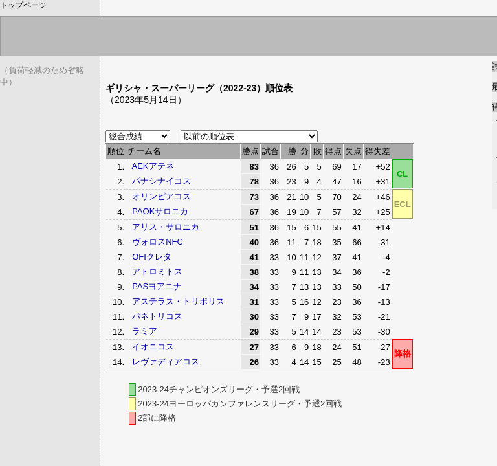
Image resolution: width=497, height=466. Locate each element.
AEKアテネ (153, 166)
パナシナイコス (161, 181)
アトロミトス (157, 271)
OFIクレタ (151, 256)
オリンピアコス (161, 196)
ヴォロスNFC (157, 242)
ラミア (144, 331)
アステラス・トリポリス (178, 301)
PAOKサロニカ (160, 211)
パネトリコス (157, 316)
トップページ (23, 5)
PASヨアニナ (157, 286)
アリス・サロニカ (165, 227)
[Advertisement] (256, 66)
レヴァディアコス (165, 361)
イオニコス (153, 346)
